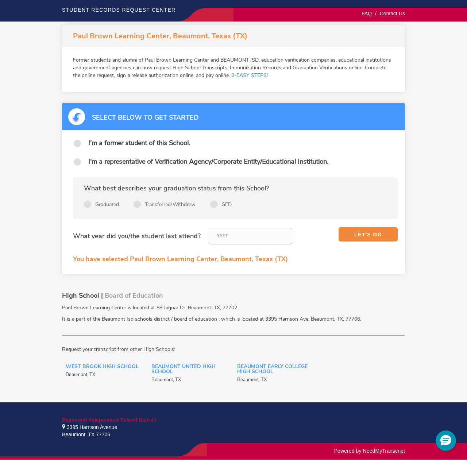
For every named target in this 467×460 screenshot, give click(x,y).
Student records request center (119, 9)
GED (226, 204)
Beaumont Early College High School (272, 369)
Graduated (107, 204)
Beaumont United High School (183, 369)
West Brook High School (102, 367)
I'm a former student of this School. (139, 143)
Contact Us (392, 13)
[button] (446, 440)
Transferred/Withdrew (170, 204)
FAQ (367, 13)
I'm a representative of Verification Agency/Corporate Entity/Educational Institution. (208, 161)
